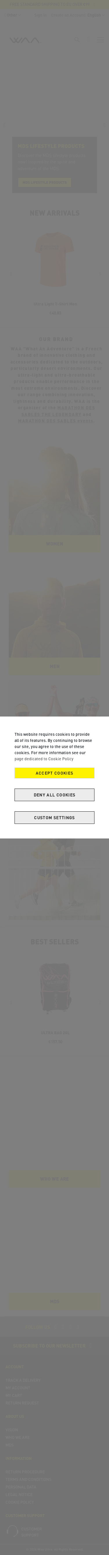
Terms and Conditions (28, 1479)
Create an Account (68, 15)
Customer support (31, 1531)
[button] (12, 15)
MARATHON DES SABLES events (55, 420)
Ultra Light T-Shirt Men (55, 303)
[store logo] (25, 42)
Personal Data (21, 1486)
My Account (18, 1387)
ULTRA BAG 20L (55, 1032)
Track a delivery (23, 1380)
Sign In (40, 15)
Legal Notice (19, 1494)
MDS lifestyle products (44, 182)
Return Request (22, 1402)
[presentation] (4, 125)
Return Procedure (25, 1471)
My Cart (14, 1395)
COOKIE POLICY (20, 1502)
